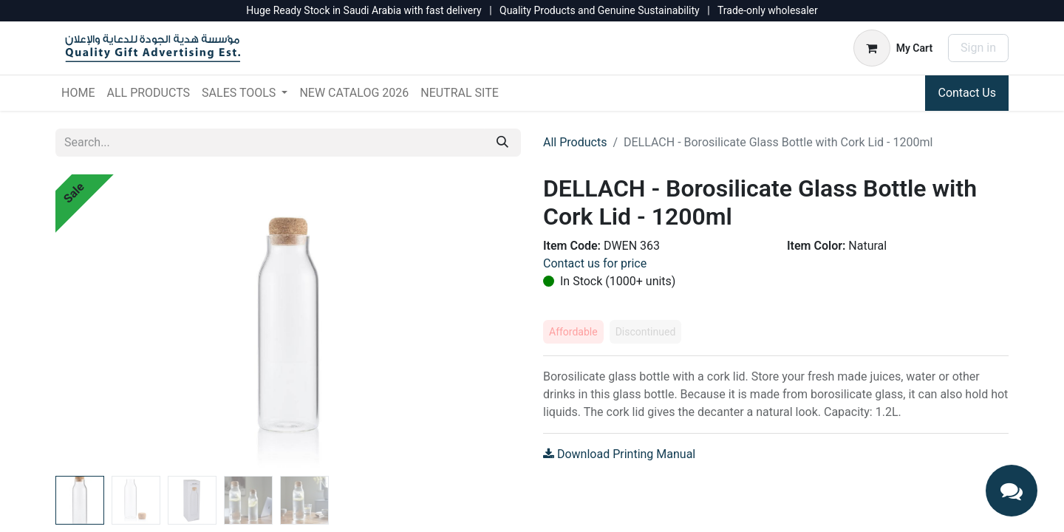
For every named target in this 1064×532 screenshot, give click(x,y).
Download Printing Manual (619, 454)
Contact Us (967, 93)
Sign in (978, 48)
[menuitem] (77, 93)
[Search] (502, 143)
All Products (575, 142)
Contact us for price (595, 263)
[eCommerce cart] (893, 48)
